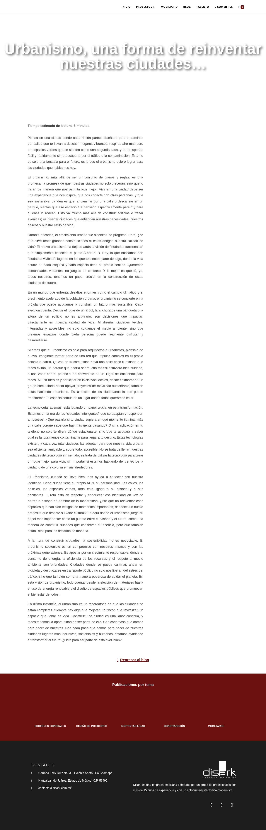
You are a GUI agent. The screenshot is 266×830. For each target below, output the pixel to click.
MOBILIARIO (216, 726)
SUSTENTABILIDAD (133, 726)
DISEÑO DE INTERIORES (91, 726)
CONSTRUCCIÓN (174, 726)
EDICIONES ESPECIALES (50, 726)
